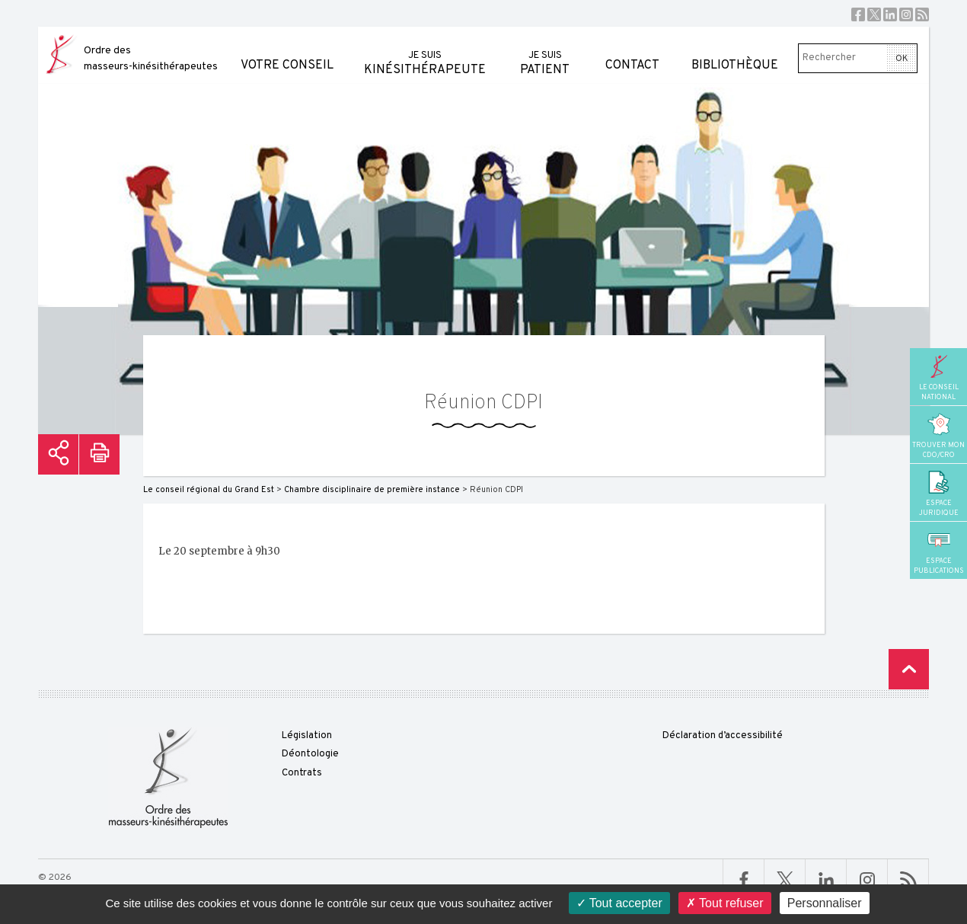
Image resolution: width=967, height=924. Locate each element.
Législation (307, 736)
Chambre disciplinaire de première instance (372, 489)
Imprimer (99, 454)
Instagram (906, 14)
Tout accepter (619, 903)
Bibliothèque (734, 50)
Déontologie (310, 754)
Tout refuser (725, 903)
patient (544, 52)
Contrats (302, 773)
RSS (922, 14)
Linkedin (890, 14)
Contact (632, 50)
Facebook (858, 14)
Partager (58, 454)
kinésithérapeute (425, 52)
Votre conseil (287, 50)
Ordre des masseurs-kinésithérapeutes (151, 58)
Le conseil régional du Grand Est (208, 489)
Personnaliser (824, 903)
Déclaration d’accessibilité (722, 736)
